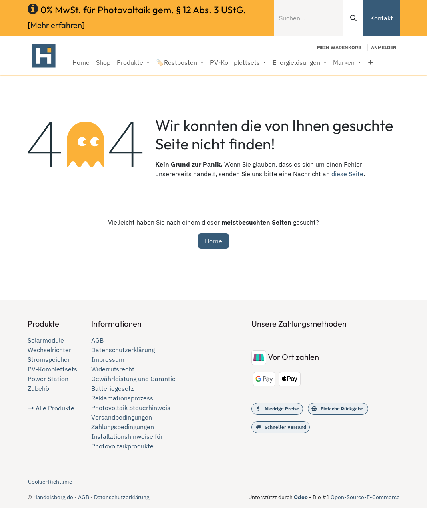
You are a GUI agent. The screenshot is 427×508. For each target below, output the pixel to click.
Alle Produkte (51, 408)
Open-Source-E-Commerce (365, 497)
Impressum (107, 359)
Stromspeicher (49, 359)
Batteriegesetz (112, 388)
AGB (97, 340)
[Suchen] (353, 18)
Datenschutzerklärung (123, 350)
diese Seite (347, 174)
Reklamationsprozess (122, 398)
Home (213, 241)
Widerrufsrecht (112, 369)
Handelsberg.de (53, 497)
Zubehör (40, 388)
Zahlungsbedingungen (122, 427)
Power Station (48, 379)
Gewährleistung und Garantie (133, 379)
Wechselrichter (49, 350)
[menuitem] (81, 62)
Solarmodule (46, 340)
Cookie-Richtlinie (50, 481)
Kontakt (381, 18)
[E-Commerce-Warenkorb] (339, 47)
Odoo (301, 497)
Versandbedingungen (121, 417)
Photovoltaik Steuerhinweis (130, 408)
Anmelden (384, 47)
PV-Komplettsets (52, 369)
